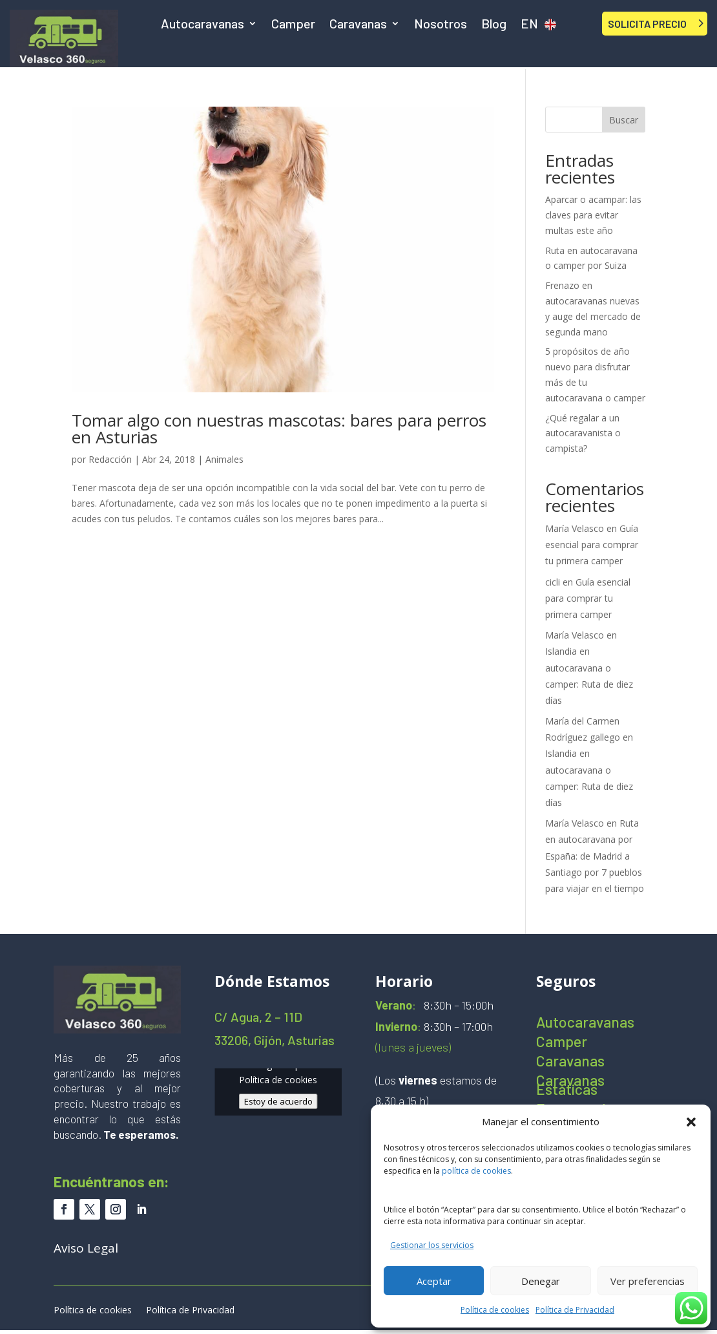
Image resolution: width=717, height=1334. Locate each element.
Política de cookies (495, 1309)
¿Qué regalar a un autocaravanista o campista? (583, 433)
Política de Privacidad (574, 1309)
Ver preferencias (647, 1281)
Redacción (110, 459)
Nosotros (440, 25)
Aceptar (434, 1281)
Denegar (540, 1281)
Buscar (623, 120)
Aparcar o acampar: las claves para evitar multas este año (593, 215)
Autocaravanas (202, 25)
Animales (224, 459)
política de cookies (476, 1170)
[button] (691, 1122)
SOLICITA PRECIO (647, 23)
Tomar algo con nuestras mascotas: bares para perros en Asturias (279, 428)
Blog (493, 25)
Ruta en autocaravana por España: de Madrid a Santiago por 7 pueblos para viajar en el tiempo (594, 856)
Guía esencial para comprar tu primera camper (591, 544)
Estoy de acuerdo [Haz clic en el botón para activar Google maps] (278, 1101)
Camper (293, 25)
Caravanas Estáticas (570, 1086)
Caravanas (358, 25)
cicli (552, 582)
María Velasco (574, 528)
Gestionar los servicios (431, 1245)
